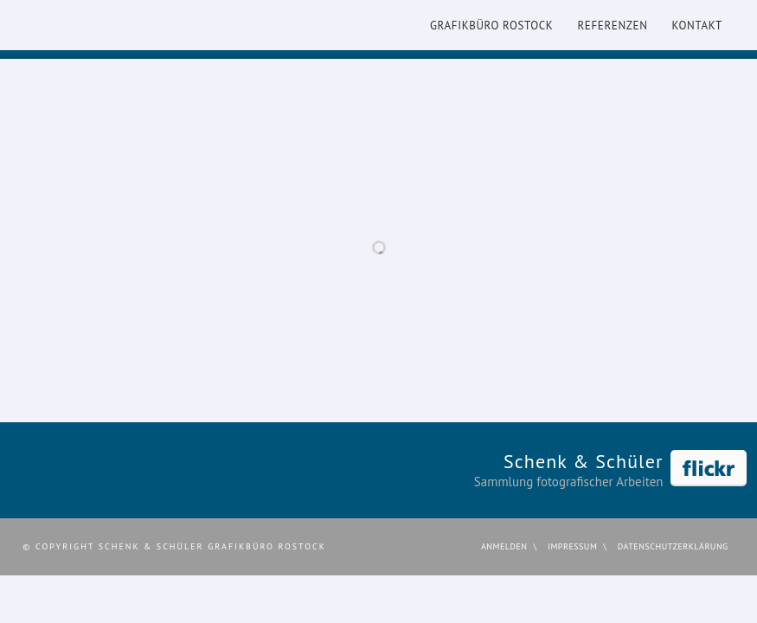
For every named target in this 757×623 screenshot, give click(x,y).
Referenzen (612, 25)
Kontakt (697, 25)
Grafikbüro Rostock (491, 25)
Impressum (572, 546)
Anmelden (504, 546)
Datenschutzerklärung (673, 546)
